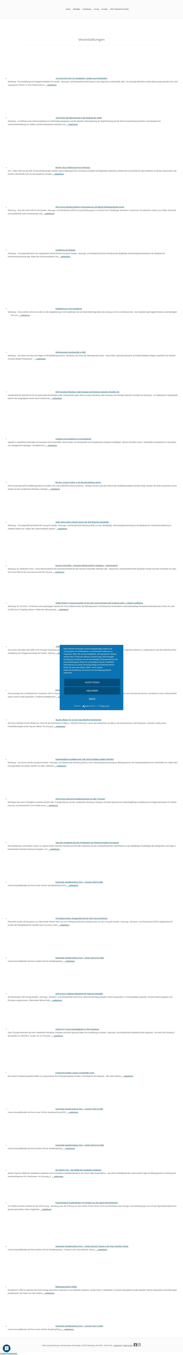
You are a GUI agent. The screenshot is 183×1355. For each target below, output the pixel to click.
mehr (92, 699)
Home (68, 9)
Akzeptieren (92, 682)
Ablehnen (92, 690)
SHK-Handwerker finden (119, 9)
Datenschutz (127, 1345)
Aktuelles (76, 9)
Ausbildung (87, 9)
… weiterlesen (50, 85)
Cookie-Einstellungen (8, 1353)
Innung (96, 9)
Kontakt (104, 9)
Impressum (118, 1345)
